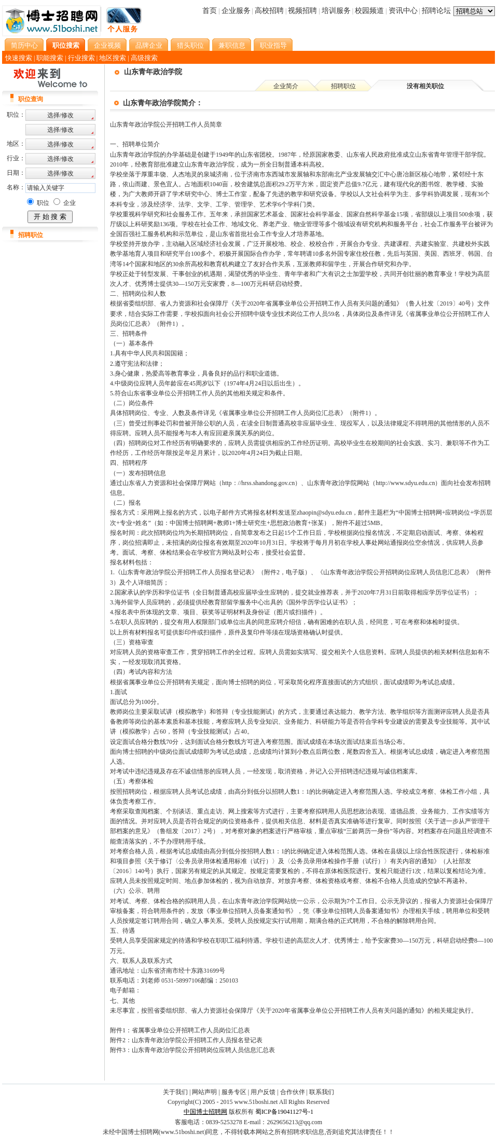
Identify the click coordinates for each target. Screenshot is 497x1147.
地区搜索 (112, 58)
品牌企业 (148, 45)
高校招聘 (269, 11)
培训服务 (336, 11)
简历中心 (24, 45)
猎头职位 (190, 45)
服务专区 (234, 1092)
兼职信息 (231, 45)
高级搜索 (144, 58)
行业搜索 (81, 58)
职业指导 (273, 45)
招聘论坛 (436, 11)
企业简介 (285, 86)
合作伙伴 (292, 1092)
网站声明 (204, 1092)
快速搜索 (18, 58)
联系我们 (321, 1092)
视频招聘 (302, 11)
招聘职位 (343, 86)
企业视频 (107, 45)
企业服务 (236, 11)
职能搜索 (49, 58)
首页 (209, 11)
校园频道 (369, 11)
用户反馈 (263, 1092)
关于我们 (175, 1092)
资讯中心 (403, 11)
